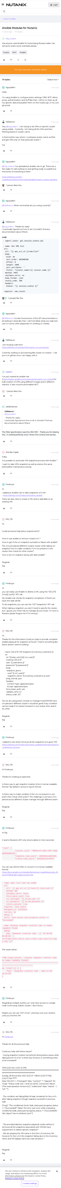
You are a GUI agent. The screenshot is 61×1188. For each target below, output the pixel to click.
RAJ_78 (9, 519)
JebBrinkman (11, 407)
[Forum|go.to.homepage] (16, 5)
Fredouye (10, 484)
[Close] (57, 1171)
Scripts (6, 52)
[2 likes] (12, 298)
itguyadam (10, 87)
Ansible (23, 52)
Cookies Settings (29, 1183)
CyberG (9, 372)
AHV (14, 52)
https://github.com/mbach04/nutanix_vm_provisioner (25, 347)
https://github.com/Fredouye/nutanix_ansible (22, 495)
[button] (2, 5)
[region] (30, 1177)
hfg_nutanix (11, 38)
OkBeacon (10, 122)
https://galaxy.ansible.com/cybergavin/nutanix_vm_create (28, 379)
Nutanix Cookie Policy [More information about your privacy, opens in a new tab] (15, 1178)
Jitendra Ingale (12, 452)
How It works (10, 19)
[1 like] (11, 185)
